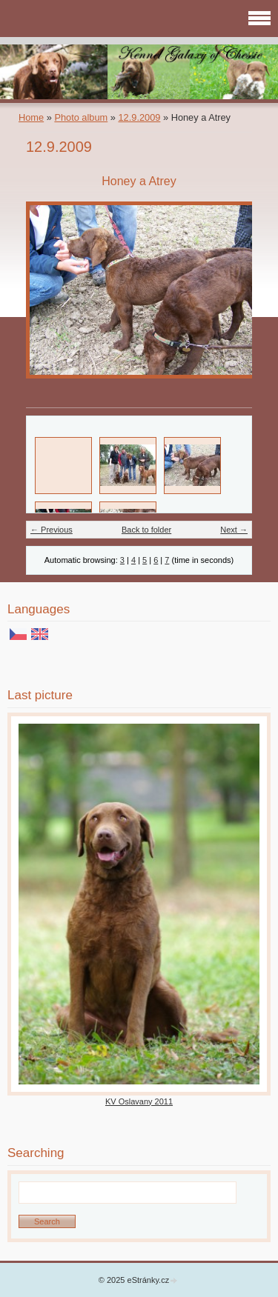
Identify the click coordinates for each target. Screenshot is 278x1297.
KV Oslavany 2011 (139, 1101)
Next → (234, 529)
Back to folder (146, 529)
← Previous (51, 529)
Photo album (80, 117)
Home (31, 117)
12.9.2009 (139, 117)
